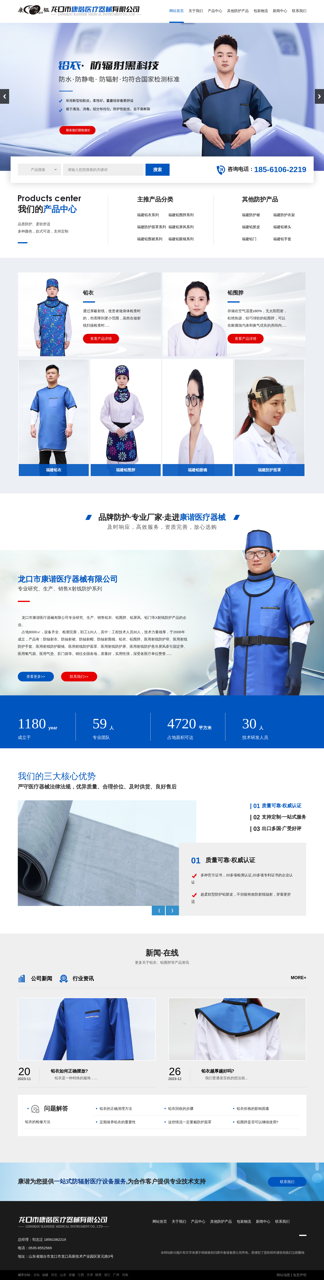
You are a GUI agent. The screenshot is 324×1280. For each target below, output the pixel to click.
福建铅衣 (53, 470)
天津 (90, 1275)
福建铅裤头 (282, 227)
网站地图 (283, 1275)
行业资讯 (76, 979)
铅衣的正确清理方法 (116, 1108)
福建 (45, 1275)
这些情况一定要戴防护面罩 (189, 1122)
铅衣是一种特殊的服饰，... (74, 1078)
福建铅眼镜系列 (181, 239)
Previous (4, 96)
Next (319, 96)
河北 (54, 1275)
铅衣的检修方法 (37, 1122)
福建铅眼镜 (197, 470)
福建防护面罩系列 (151, 227)
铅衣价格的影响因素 (253, 1108)
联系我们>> (79, 676)
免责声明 (299, 1275)
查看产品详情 (101, 338)
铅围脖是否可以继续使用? (257, 1122)
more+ (298, 977)
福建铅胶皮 (251, 227)
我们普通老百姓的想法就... (224, 1078)
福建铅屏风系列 (181, 227)
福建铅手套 (282, 239)
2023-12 (175, 1074)
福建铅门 (249, 239)
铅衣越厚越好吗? (217, 1071)
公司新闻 (35, 979)
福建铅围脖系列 (181, 215)
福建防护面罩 (269, 470)
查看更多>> (35, 676)
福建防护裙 (251, 215)
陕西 (98, 1275)
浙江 (107, 1275)
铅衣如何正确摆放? (69, 1071)
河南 (125, 1275)
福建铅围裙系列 (149, 239)
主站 (36, 1275)
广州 (116, 1275)
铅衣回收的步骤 (180, 1108)
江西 (81, 1275)
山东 (63, 1275)
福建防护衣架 (284, 215)
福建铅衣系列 (148, 215)
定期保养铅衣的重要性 (118, 1122)
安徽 (72, 1275)
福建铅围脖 (125, 470)
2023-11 (24, 1074)
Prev (158, 910)
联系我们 (287, 1182)
